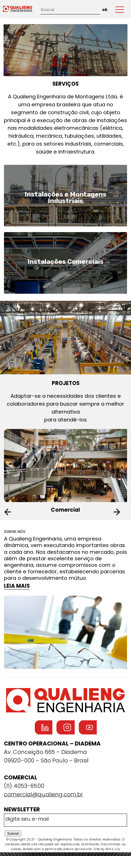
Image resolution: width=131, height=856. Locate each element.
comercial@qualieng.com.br (43, 794)
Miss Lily (113, 849)
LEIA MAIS (17, 585)
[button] (120, 512)
